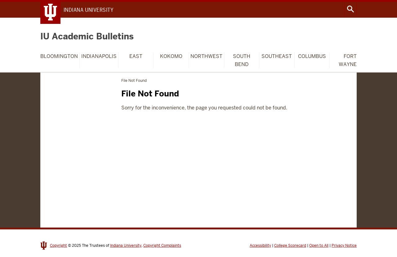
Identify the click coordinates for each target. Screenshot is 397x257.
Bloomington (59, 56)
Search (350, 9)
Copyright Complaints (162, 245)
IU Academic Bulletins (87, 36)
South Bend (241, 60)
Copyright (58, 245)
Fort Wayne (348, 60)
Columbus (312, 56)
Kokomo (171, 56)
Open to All (318, 245)
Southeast (276, 56)
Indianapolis (99, 56)
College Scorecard (290, 245)
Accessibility (260, 245)
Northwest (206, 56)
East (135, 56)
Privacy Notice (344, 245)
